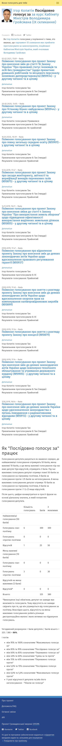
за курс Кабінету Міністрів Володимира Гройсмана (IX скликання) (36, 18)
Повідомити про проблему (15, 741)
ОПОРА (36, 724)
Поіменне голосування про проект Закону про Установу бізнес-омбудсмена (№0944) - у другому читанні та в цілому (30, 109)
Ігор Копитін (23, 10)
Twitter (27, 35)
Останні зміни (9, 712)
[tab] (57, 3)
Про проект (7, 700)
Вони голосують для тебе (14, 3)
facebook (32, 729)
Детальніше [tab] (7, 84)
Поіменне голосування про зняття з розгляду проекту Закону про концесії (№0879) (31, 333)
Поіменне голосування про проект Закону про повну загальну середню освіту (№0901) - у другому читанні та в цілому (31, 142)
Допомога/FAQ (9, 706)
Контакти (7, 729)
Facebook (16, 35)
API (3, 717)
